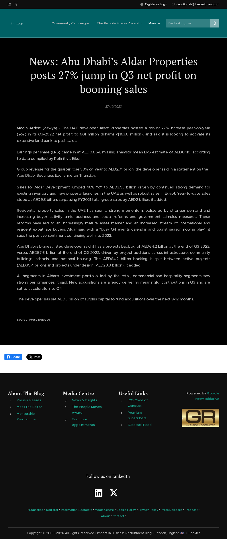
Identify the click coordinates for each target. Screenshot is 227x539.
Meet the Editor (29, 407)
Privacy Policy (148, 510)
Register (150, 4)
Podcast (192, 510)
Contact (118, 516)
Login (163, 4)
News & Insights (84, 400)
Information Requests (76, 510)
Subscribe (36, 510)
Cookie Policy (126, 510)
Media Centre (78, 393)
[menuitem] (73, 23)
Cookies (194, 533)
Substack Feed (140, 425)
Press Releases (29, 400)
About (105, 516)
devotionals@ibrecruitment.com (197, 4)
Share (13, 357)
